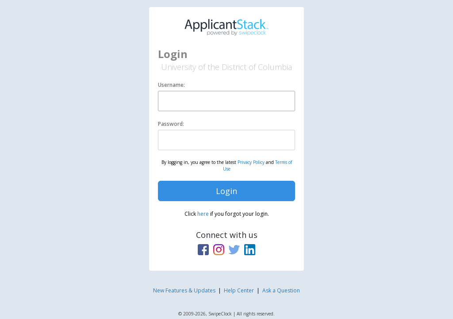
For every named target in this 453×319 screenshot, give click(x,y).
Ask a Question (281, 290)
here (203, 214)
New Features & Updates (184, 290)
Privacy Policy (251, 162)
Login (226, 191)
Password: (171, 124)
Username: (171, 85)
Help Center (239, 290)
